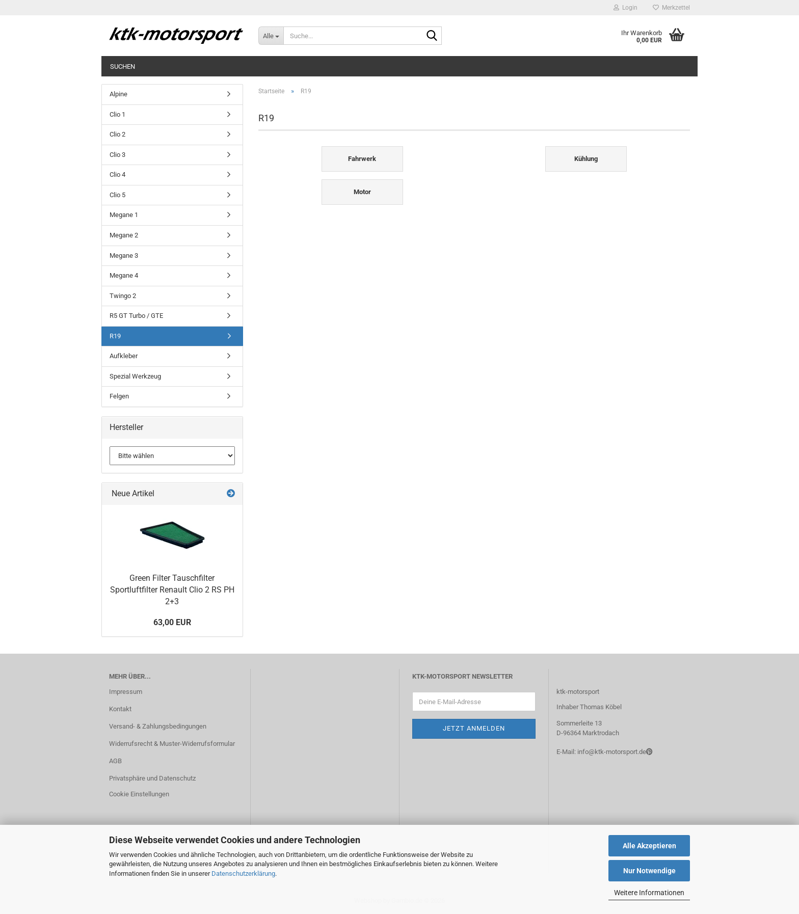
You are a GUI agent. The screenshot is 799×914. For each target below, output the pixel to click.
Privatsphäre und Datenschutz (152, 778)
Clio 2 (117, 134)
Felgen (119, 396)
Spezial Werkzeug (135, 376)
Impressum (125, 691)
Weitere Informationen (649, 893)
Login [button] (625, 7)
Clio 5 (117, 195)
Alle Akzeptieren (649, 846)
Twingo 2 (123, 296)
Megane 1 (124, 215)
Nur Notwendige (649, 871)
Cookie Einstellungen (139, 794)
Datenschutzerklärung (243, 873)
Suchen (122, 66)
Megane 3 (124, 255)
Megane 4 (124, 275)
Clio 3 (117, 154)
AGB (115, 761)
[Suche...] (270, 35)
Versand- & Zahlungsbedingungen (157, 726)
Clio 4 (117, 174)
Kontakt (120, 709)
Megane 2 (124, 235)
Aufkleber (124, 356)
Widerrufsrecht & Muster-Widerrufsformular (172, 743)
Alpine (118, 94)
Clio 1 (117, 114)
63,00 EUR (172, 622)
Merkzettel (671, 7)
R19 (115, 336)
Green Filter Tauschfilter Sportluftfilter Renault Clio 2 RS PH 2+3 (172, 589)
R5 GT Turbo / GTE (136, 315)
